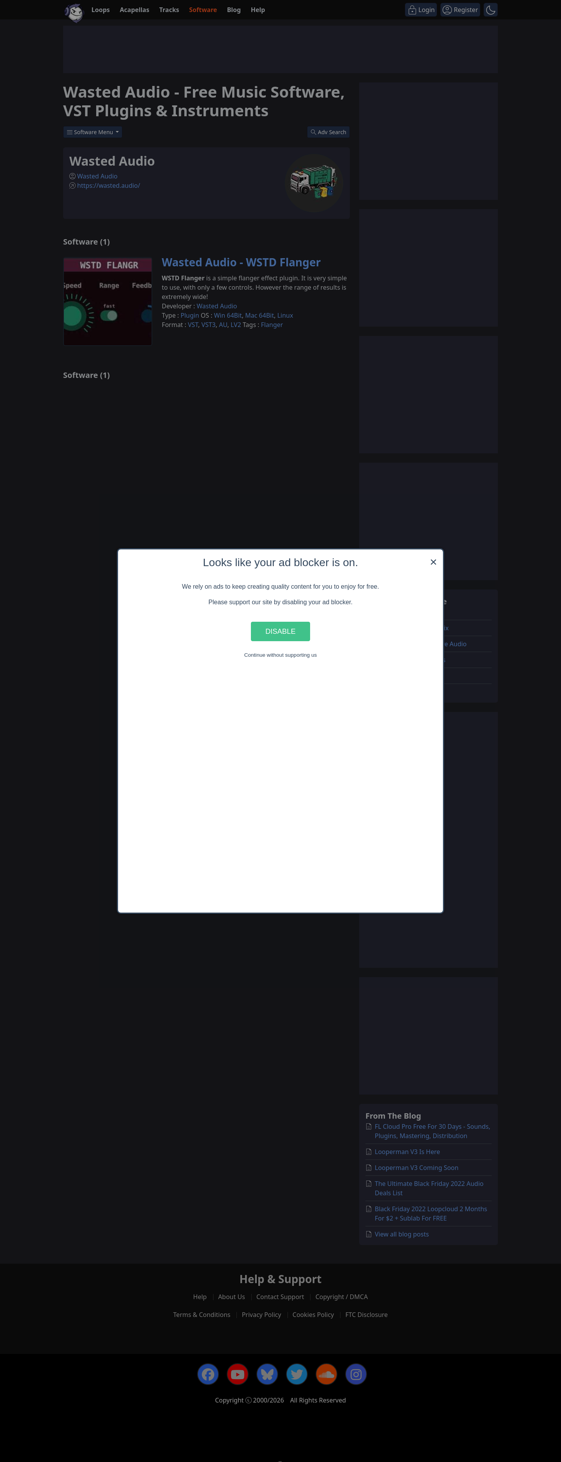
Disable (280, 631)
